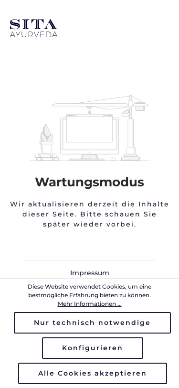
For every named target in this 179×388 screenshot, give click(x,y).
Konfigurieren (92, 348)
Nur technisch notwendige (92, 322)
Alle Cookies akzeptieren (92, 373)
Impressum (89, 273)
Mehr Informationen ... (90, 303)
